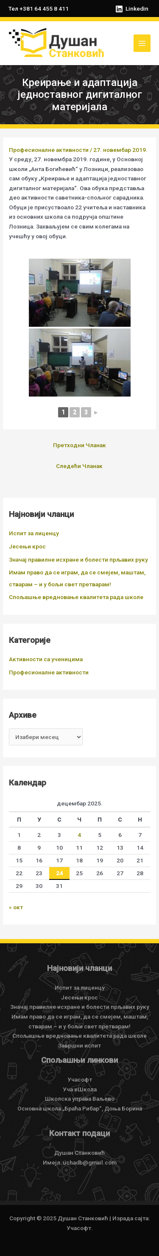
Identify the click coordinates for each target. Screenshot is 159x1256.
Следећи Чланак (79, 465)
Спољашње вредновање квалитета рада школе (76, 597)
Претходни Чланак (79, 445)
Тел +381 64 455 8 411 (38, 8)
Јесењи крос (27, 546)
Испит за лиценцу (34, 533)
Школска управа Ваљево (79, 1098)
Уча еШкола (80, 1089)
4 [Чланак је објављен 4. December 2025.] (79, 834)
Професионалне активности (49, 149)
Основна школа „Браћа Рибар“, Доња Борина (79, 1108)
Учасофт (79, 1079)
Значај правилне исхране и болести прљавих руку (78, 559)
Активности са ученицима (46, 659)
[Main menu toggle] (142, 43)
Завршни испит (79, 1045)
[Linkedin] (132, 9)
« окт (16, 907)
